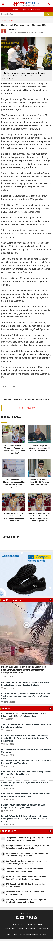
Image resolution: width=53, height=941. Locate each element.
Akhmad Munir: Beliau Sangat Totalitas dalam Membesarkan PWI (25, 893)
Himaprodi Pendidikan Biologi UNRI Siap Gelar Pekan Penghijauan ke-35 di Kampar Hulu (28, 839)
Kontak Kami (43, 928)
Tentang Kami (16, 925)
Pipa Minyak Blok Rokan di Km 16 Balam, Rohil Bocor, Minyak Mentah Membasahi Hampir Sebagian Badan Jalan (24, 670)
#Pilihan (14, 10)
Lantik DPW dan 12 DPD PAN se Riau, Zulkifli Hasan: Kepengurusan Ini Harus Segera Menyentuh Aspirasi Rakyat (25, 818)
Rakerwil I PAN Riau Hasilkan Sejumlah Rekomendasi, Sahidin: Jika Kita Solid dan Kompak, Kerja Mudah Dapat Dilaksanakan (26, 738)
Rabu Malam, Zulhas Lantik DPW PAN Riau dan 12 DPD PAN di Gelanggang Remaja (27, 854)
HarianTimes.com (27, 407)
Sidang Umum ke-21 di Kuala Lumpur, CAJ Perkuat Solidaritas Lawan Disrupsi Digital (27, 846)
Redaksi (28, 925)
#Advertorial (35, 10)
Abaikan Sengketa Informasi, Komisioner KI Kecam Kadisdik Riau (39, 448)
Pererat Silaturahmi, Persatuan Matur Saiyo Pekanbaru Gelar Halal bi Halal (24, 870)
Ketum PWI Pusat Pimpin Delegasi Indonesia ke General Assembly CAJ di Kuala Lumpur (26, 877)
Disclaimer (30, 928)
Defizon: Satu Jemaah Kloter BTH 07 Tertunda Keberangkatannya (39, 482)
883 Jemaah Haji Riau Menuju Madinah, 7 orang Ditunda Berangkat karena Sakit (26, 862)
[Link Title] (17, 917)
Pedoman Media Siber (14, 928)
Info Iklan (38, 925)
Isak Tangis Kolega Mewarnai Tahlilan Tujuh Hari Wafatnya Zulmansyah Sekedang (26, 900)
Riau (11, 20)
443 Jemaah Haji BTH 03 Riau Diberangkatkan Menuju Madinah (25, 885)
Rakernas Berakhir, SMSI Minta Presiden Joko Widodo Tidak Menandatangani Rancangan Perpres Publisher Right (26, 696)
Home (4, 20)
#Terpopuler (24, 10)
